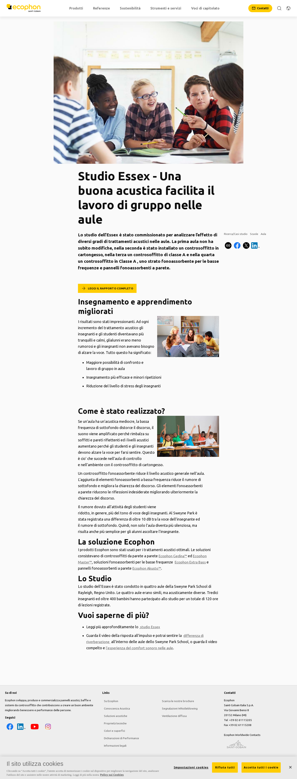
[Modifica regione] (288, 8)
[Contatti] (260, 8)
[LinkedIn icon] (20, 729)
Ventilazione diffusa (172, 715)
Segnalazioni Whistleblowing (178, 707)
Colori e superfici (112, 730)
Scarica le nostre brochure (176, 700)
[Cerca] (279, 8)
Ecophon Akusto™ (147, 568)
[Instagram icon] (47, 729)
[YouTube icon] (34, 729)
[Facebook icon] (9, 729)
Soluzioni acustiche (114, 715)
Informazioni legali (113, 744)
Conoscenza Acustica (115, 707)
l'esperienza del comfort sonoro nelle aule (141, 648)
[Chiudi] (290, 768)
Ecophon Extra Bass (191, 562)
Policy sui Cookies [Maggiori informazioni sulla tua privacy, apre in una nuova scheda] (112, 776)
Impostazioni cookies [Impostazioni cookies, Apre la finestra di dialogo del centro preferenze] (191, 769)
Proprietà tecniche (113, 722)
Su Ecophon (109, 700)
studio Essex (150, 627)
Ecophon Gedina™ (173, 556)
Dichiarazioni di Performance (119, 737)
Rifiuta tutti (225, 769)
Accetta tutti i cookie (261, 769)
